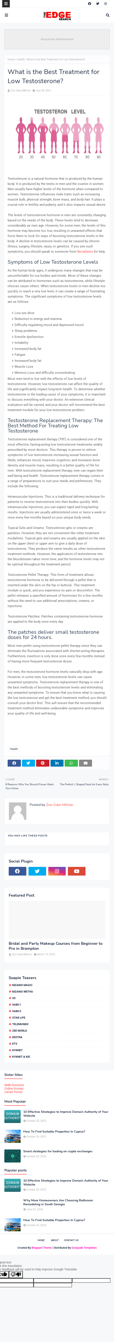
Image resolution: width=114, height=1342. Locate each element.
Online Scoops (13, 1088)
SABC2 (16, 1011)
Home (11, 59)
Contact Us (71, 1240)
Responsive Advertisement (57, 39)
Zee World (19, 1030)
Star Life (18, 1017)
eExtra (17, 1037)
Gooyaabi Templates (84, 1247)
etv (14, 1043)
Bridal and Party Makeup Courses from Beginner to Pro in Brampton (55, 946)
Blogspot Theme (42, 1247)
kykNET (17, 1050)
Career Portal (13, 1092)
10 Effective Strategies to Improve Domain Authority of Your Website (65, 1114)
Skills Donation (14, 1085)
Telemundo (20, 1024)
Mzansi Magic (22, 985)
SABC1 (16, 1004)
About (55, 1240)
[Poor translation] (16, 1274)
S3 (13, 998)
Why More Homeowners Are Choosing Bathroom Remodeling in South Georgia (58, 1202)
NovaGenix (85, 252)
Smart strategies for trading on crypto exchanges (57, 1151)
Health (21, 59)
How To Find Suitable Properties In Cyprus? (54, 1132)
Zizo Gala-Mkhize (20, 90)
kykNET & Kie (21, 1056)
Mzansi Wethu (22, 991)
